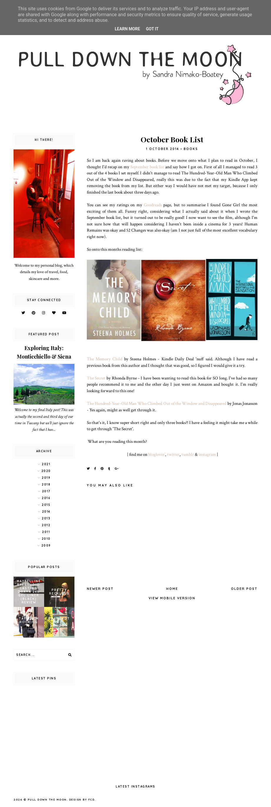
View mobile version (172, 598)
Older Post (244, 589)
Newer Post (100, 589)
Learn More (127, 29)
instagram (207, 454)
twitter (173, 454)
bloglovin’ (156, 454)
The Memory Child (104, 359)
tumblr (188, 454)
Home (172, 589)
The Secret (97, 378)
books (191, 149)
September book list (147, 167)
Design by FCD (82, 799)
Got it (152, 29)
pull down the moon (47, 799)
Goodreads (153, 205)
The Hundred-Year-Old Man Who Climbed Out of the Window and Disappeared (157, 403)
